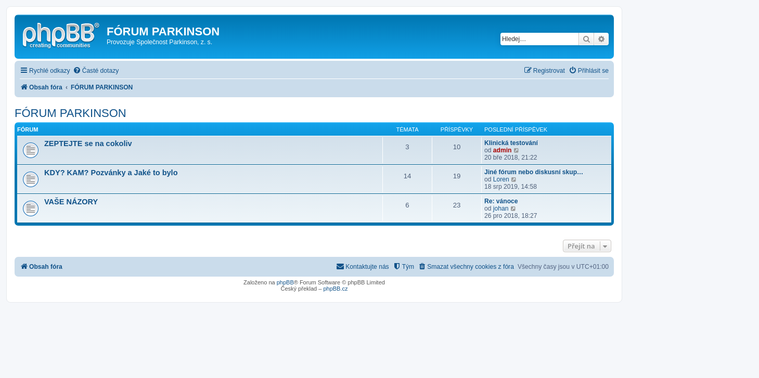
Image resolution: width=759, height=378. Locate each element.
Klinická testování (511, 143)
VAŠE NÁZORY (71, 202)
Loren (501, 179)
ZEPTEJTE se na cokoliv (88, 143)
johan (501, 208)
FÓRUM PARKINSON (70, 113)
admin (502, 150)
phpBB (285, 282)
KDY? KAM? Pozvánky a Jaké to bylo (111, 172)
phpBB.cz (335, 288)
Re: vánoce (501, 201)
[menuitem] (96, 71)
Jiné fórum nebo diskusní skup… (533, 172)
